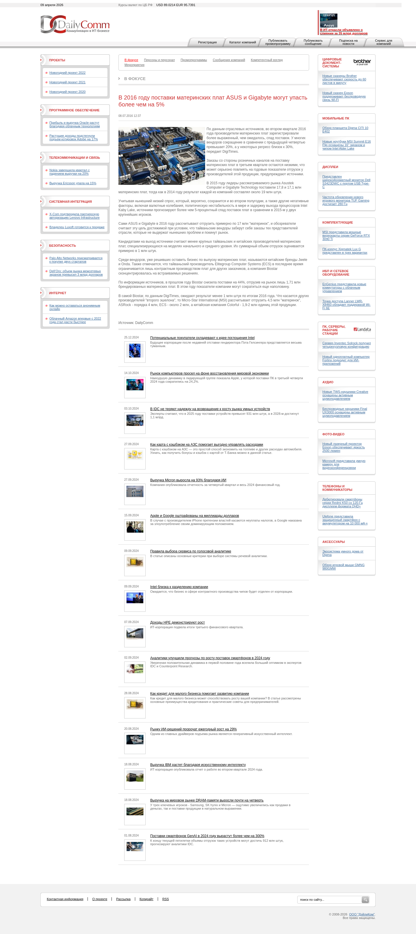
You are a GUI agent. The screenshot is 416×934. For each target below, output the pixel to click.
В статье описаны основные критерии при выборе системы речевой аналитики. (209, 556)
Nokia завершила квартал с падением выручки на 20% (69, 171)
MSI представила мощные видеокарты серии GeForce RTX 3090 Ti (346, 235)
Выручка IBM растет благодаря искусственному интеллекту (198, 765)
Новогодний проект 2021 (67, 82)
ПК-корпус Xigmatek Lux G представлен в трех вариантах (344, 250)
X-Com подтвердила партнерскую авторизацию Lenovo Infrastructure (74, 215)
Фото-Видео (333, 434)
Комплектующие (337, 222)
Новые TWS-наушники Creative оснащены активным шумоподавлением (345, 395)
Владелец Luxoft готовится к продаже (77, 227)
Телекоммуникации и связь (74, 157)
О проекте (99, 899)
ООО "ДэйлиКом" (362, 914)
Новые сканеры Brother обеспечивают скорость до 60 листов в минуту (344, 79)
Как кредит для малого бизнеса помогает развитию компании (199, 694)
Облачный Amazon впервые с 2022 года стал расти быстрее (75, 320)
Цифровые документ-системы (332, 63)
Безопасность (62, 245)
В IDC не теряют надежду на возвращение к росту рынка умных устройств (210, 409)
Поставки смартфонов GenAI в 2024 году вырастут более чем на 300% (207, 836)
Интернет (57, 293)
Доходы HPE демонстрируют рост (177, 622)
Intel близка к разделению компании (179, 587)
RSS (165, 899)
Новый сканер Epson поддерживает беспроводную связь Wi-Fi (344, 96)
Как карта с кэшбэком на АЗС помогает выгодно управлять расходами (206, 445)
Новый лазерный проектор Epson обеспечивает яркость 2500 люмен (343, 447)
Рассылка (123, 899)
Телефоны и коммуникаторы (337, 487)
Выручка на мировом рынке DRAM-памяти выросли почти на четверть (206, 800)
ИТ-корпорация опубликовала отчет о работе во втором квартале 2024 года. (206, 769)
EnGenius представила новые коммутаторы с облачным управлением (344, 287)
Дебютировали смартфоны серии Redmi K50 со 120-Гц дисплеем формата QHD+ (342, 503)
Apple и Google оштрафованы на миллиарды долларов (194, 516)
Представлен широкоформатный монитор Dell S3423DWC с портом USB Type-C (346, 182)
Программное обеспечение (74, 110)
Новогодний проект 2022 (67, 72)
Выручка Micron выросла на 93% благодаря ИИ (188, 480)
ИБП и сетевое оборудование (335, 272)
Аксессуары (333, 542)
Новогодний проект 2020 (67, 91)
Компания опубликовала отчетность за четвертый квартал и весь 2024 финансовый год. (215, 485)
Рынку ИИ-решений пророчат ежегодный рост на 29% (193, 729)
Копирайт (146, 899)
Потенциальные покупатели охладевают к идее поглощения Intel (202, 338)
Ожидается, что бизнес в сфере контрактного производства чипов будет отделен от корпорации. (221, 591)
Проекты (57, 60)
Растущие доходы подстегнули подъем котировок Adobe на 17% (73, 137)
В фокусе (135, 78)
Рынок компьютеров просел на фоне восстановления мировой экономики (209, 373)
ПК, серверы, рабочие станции (334, 330)
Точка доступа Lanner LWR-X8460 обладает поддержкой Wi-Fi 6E (346, 304)
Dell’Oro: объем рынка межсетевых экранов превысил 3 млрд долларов (76, 272)
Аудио (327, 382)
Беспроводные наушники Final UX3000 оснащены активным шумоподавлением (344, 412)
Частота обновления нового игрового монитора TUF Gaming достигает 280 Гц (345, 200)
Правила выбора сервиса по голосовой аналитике (190, 551)
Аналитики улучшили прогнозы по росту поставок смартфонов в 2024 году (210, 658)
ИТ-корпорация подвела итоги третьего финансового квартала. (197, 627)
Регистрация (207, 42)
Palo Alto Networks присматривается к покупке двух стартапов (76, 259)
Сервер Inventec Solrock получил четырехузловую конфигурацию (346, 344)
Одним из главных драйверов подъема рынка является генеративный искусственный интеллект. (221, 734)
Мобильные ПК (335, 118)
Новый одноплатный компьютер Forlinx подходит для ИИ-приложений (345, 360)
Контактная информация (65, 899)
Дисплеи (330, 167)
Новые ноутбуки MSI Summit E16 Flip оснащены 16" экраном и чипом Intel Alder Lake (346, 145)
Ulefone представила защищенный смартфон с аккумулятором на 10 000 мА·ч (344, 520)
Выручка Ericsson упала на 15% (72, 183)
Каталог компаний (242, 42)
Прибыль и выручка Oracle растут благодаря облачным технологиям (74, 124)
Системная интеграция (70, 201)
